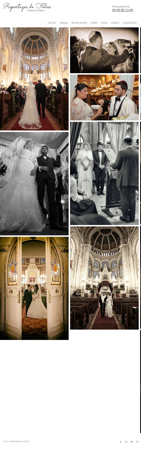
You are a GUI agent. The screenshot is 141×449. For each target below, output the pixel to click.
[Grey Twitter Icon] (131, 441)
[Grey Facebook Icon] (120, 441)
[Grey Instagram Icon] (126, 441)
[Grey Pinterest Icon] (137, 441)
